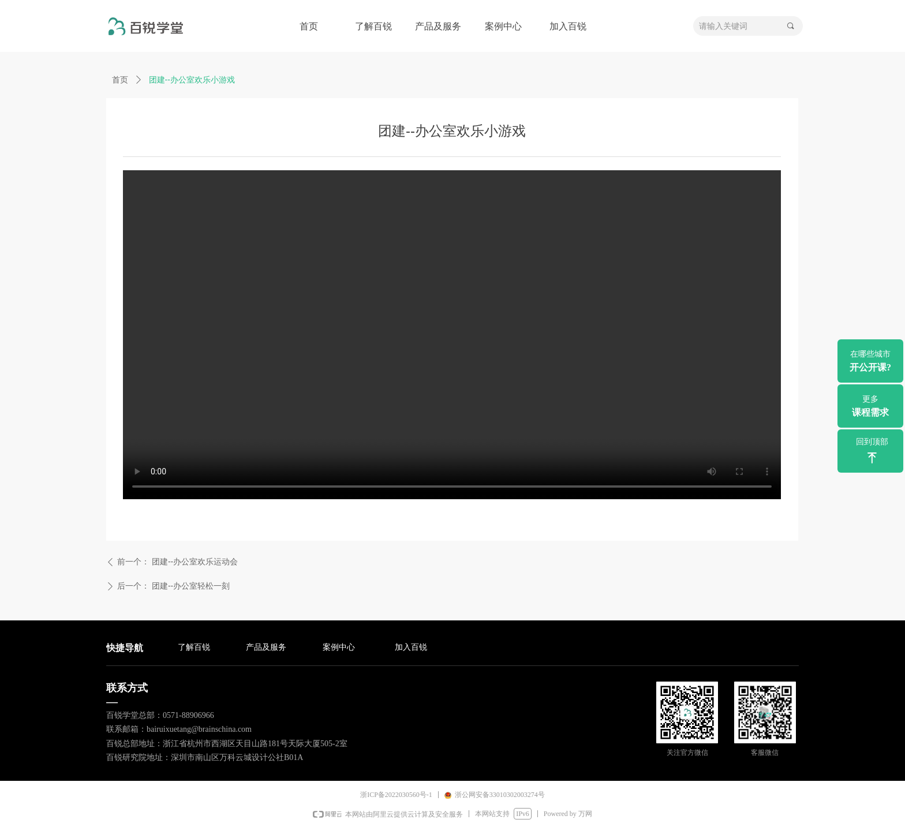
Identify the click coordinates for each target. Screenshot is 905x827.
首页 (120, 79)
